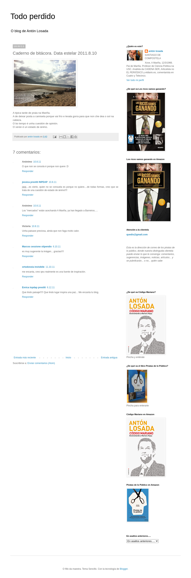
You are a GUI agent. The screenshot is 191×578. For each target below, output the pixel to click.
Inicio (68, 357)
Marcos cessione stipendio (37, 246)
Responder (27, 171)
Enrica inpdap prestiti (34, 287)
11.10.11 (50, 267)
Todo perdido (32, 16)
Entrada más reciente (25, 357)
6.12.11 (51, 287)
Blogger (124, 569)
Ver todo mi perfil (135, 80)
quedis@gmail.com (137, 234)
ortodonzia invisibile (33, 267)
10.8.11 (37, 161)
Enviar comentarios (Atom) (41, 363)
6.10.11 (57, 246)
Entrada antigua (109, 357)
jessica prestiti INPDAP (35, 182)
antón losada (156, 51)
